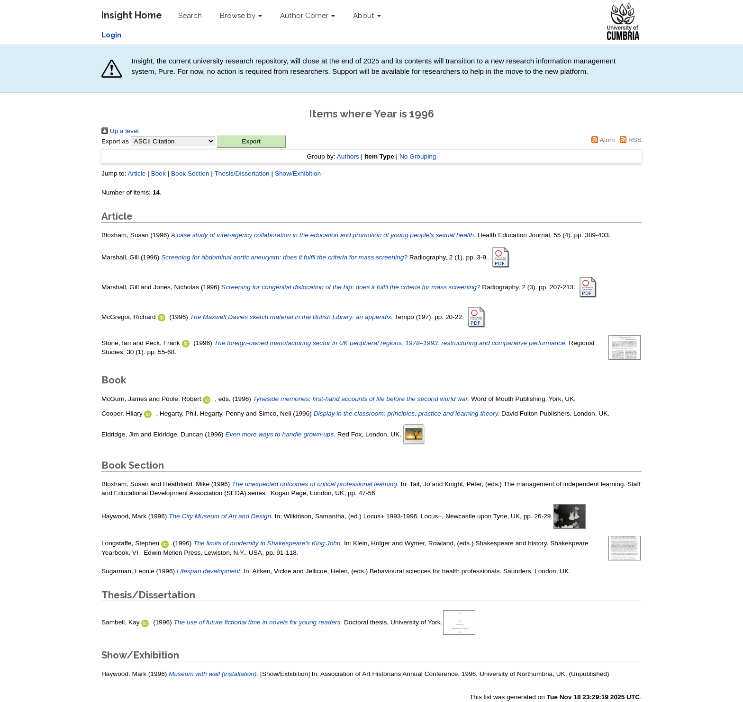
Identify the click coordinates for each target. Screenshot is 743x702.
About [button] (367, 15)
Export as (115, 141)
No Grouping (417, 156)
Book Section (190, 173)
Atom (602, 139)
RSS (629, 139)
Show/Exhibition (298, 173)
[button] (251, 141)
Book (158, 173)
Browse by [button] (241, 15)
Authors (348, 156)
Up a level (120, 130)
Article (136, 173)
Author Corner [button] (307, 15)
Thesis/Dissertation (241, 173)
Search (190, 15)
